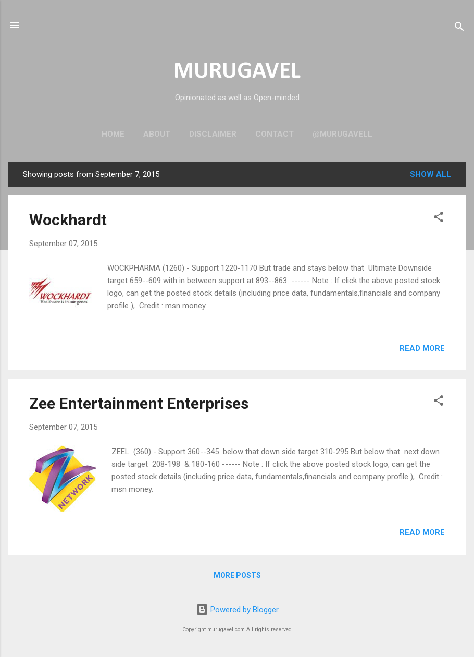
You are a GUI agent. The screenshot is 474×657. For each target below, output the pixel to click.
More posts (237, 575)
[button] (438, 219)
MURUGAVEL (237, 71)
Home (113, 134)
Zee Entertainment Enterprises (138, 403)
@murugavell (342, 134)
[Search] (459, 28)
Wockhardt (68, 220)
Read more (422, 348)
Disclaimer (212, 134)
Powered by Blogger (237, 609)
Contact (274, 134)
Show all (430, 174)
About (156, 134)
